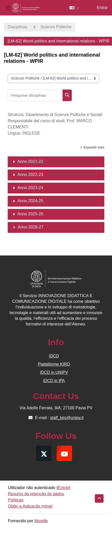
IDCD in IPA (54, 380)
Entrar (102, 7)
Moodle (41, 521)
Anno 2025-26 (30, 214)
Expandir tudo (94, 147)
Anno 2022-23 (30, 174)
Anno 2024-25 (30, 201)
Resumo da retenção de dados (36, 494)
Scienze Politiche (56, 27)
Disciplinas (17, 27)
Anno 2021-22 (30, 161)
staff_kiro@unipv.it (66, 417)
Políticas (15, 500)
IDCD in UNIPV (54, 372)
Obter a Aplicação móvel (30, 506)
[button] (74, 7)
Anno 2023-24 (30, 187)
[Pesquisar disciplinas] (35, 95)
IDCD (54, 356)
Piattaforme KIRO (54, 364)
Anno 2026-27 (31, 227)
